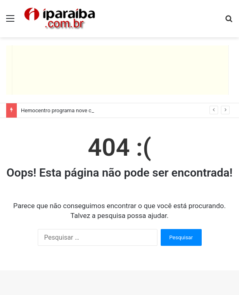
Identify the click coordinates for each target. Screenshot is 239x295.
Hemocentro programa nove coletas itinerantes (76, 110)
